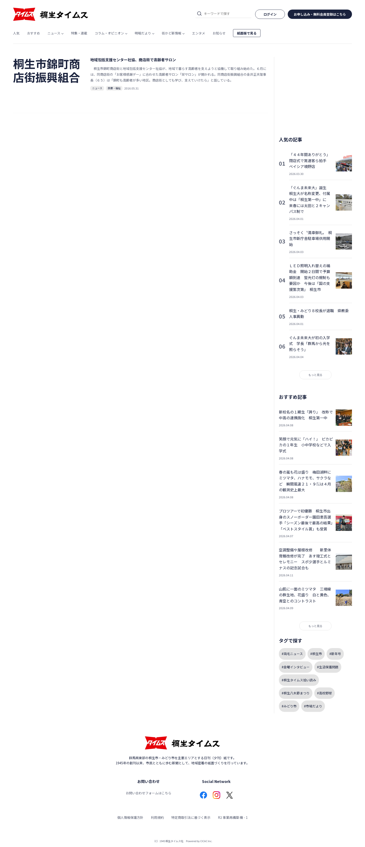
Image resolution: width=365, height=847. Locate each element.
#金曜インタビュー (296, 667)
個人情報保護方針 (130, 817)
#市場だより (313, 706)
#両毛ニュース (292, 653)
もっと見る (315, 375)
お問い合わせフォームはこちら (148, 793)
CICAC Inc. (206, 841)
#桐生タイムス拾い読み (299, 680)
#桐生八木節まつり (296, 693)
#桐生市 (316, 653)
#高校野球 (324, 693)
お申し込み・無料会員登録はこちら (320, 14)
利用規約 (157, 817)
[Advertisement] (315, 93)
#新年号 (335, 653)
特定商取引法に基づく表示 (190, 817)
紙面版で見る (247, 33)
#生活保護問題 (327, 667)
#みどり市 (289, 706)
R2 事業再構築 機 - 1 (233, 817)
